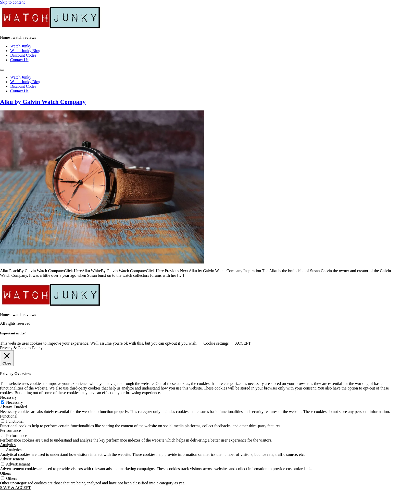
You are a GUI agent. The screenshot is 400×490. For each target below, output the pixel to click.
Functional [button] (8, 416)
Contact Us (19, 60)
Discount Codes (23, 55)
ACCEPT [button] (243, 343)
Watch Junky (20, 46)
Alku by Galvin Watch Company (43, 101)
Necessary (14, 402)
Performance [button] (10, 430)
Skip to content (12, 2)
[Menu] (2, 70)
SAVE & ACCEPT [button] (15, 487)
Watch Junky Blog (25, 50)
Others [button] (5, 473)
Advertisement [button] (12, 459)
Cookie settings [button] (216, 343)
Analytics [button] (8, 445)
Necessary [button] (8, 397)
